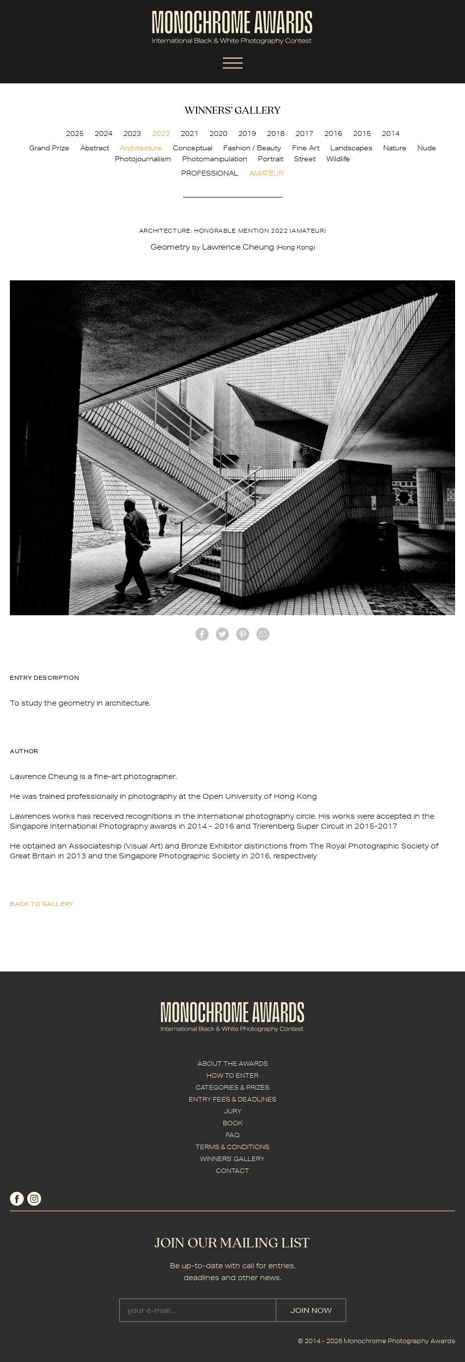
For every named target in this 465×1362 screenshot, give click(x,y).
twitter (222, 634)
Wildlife (338, 158)
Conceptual (192, 147)
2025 (75, 133)
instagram (34, 1199)
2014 (391, 133)
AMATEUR (266, 173)
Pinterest (242, 634)
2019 (247, 133)
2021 (190, 133)
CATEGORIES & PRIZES (232, 1087)
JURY (233, 1111)
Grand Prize (49, 147)
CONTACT (232, 1171)
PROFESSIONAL (209, 173)
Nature (395, 147)
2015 (362, 133)
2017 (304, 133)
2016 (333, 133)
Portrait (270, 158)
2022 (161, 133)
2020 (218, 133)
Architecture (141, 147)
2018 (276, 133)
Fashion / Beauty (252, 147)
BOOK (233, 1123)
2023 (132, 133)
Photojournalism (143, 158)
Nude (426, 147)
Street (304, 158)
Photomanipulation (214, 158)
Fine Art (305, 147)
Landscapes (351, 147)
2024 (103, 133)
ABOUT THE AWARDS (233, 1063)
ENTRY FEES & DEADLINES (232, 1099)
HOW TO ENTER (232, 1075)
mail (263, 634)
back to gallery (41, 904)
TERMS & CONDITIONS (232, 1147)
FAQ (233, 1135)
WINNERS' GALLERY (232, 1159)
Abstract (94, 147)
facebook (202, 634)
